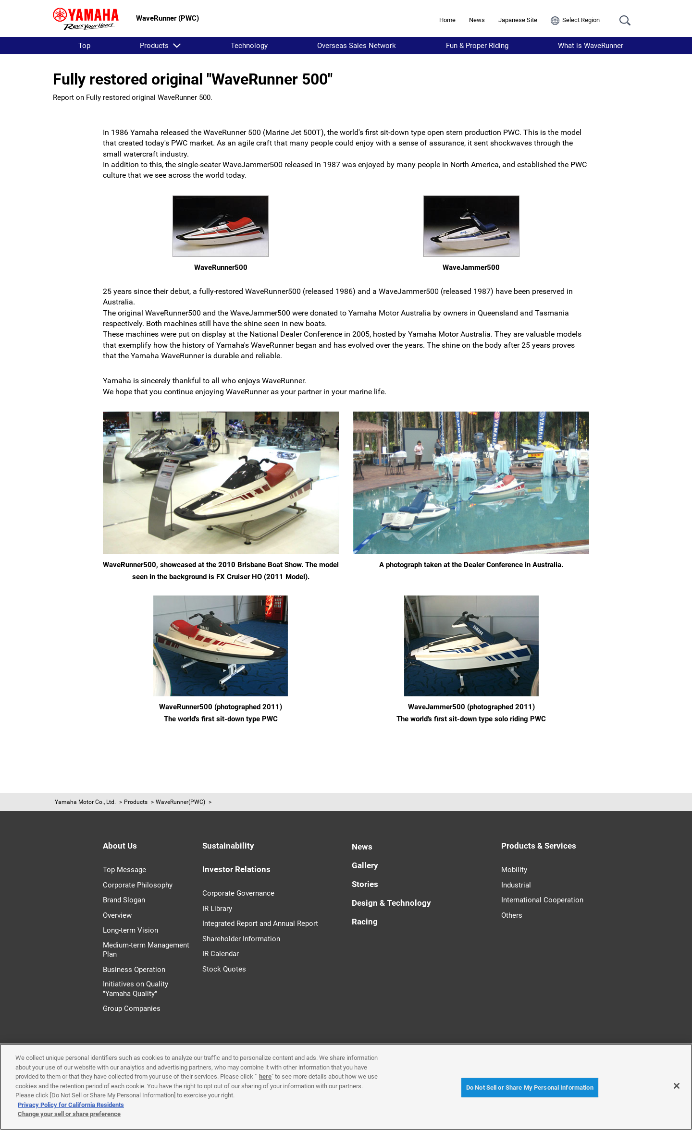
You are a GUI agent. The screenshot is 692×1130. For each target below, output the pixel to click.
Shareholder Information (241, 939)
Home (447, 20)
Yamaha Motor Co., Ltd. (85, 802)
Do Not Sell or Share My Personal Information (529, 1087)
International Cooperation (542, 900)
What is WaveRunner (590, 45)
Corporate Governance (238, 893)
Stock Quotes (224, 969)
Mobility (514, 869)
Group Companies (132, 1008)
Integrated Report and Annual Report (260, 923)
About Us (120, 846)
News (477, 20)
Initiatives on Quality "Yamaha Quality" (135, 989)
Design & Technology (391, 903)
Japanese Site (517, 20)
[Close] (676, 1085)
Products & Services (538, 846)
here (265, 1076)
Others (511, 915)
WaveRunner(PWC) (180, 802)
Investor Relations (236, 869)
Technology (249, 45)
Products (154, 45)
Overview (117, 915)
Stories (365, 884)
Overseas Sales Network (356, 45)
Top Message (124, 869)
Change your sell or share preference (69, 1114)
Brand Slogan (124, 900)
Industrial (516, 885)
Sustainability (228, 846)
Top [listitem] (84, 45)
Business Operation (134, 969)
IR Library (217, 908)
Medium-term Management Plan (146, 950)
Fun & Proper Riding (477, 45)
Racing (365, 921)
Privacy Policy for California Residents (71, 1104)
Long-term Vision (130, 930)
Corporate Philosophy (138, 885)
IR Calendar (220, 953)
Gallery (365, 865)
